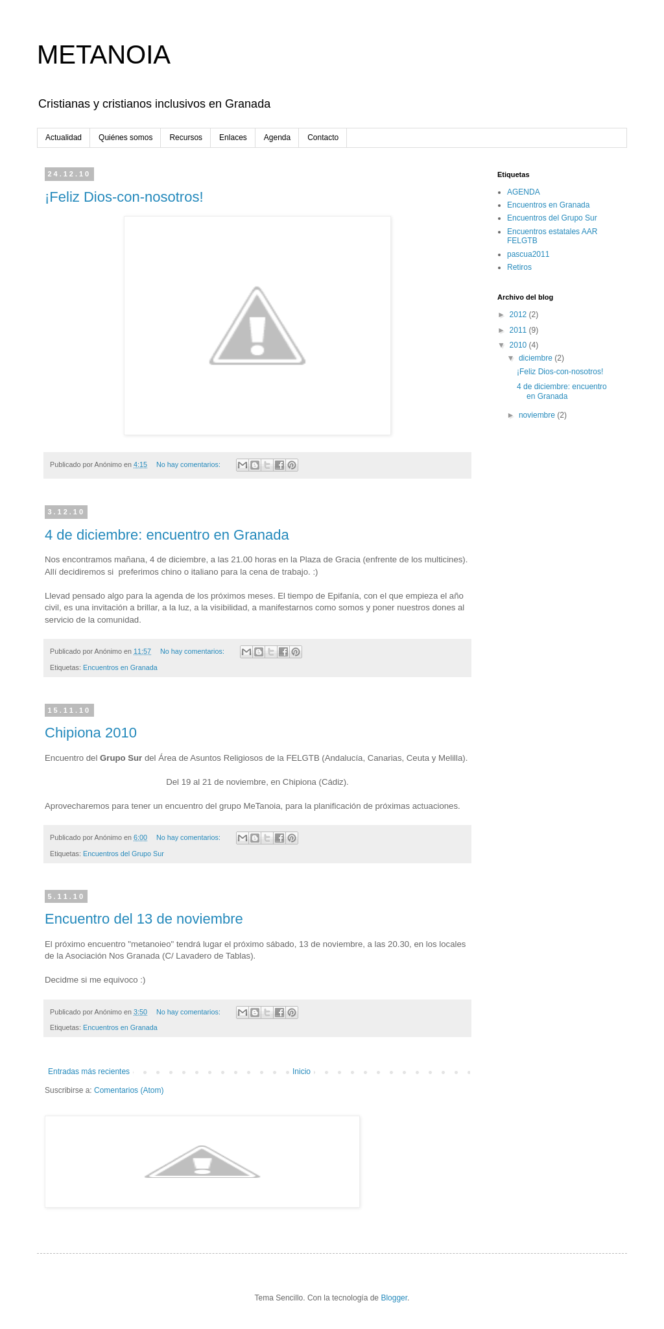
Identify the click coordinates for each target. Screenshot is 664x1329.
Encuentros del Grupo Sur (123, 853)
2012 (519, 314)
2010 (519, 345)
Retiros (519, 267)
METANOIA (104, 54)
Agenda (277, 137)
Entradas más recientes (89, 1071)
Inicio (301, 1071)
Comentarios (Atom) (128, 1090)
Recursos (185, 137)
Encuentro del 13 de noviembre (144, 919)
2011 (519, 330)
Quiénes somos (125, 137)
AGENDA (523, 192)
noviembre (538, 415)
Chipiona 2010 (91, 732)
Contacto (322, 137)
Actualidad (63, 137)
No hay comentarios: (189, 464)
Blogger (394, 1297)
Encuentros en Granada (120, 667)
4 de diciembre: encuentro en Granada (167, 535)
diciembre (536, 358)
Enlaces (233, 137)
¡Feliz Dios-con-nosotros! (124, 197)
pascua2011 (528, 254)
